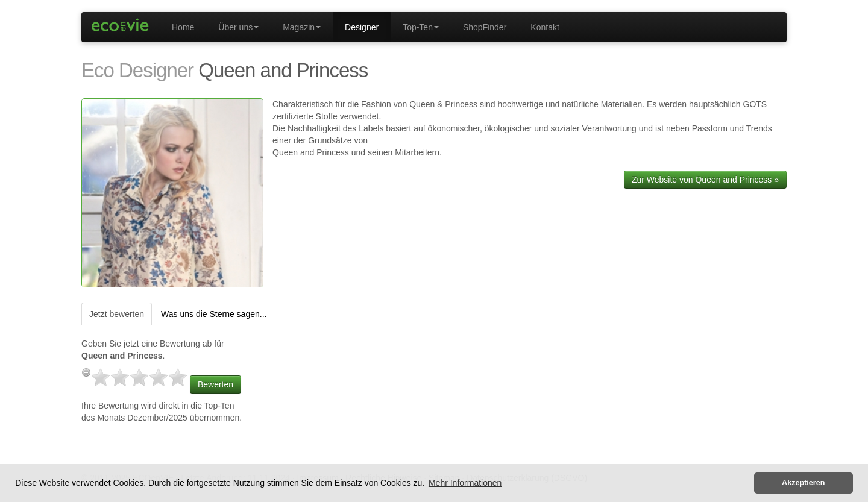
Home (183, 27)
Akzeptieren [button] (803, 482)
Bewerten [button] (215, 384)
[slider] (139, 377)
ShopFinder (484, 27)
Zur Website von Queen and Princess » (705, 179)
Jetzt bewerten (116, 314)
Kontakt (544, 27)
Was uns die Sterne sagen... (213, 314)
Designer (362, 27)
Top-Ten (421, 27)
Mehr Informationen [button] (465, 483)
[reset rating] (86, 372)
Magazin (302, 27)
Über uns (238, 27)
